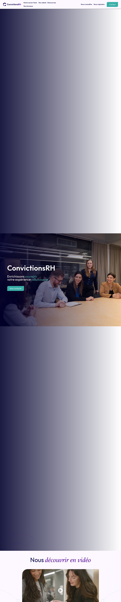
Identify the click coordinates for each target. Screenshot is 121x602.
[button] (60, 591)
